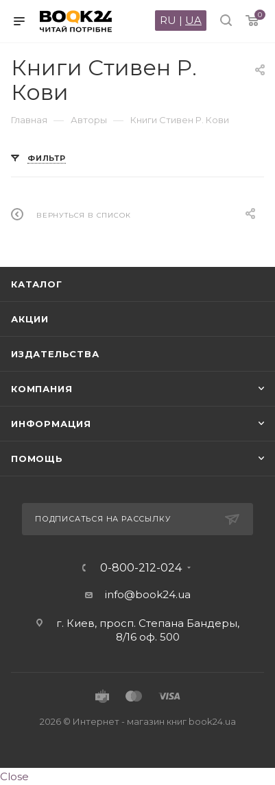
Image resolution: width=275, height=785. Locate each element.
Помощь (37, 458)
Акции (30, 318)
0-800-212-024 (141, 568)
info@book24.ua (148, 594)
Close (14, 776)
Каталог (36, 284)
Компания (41, 388)
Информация (51, 423)
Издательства (55, 353)
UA (193, 20)
